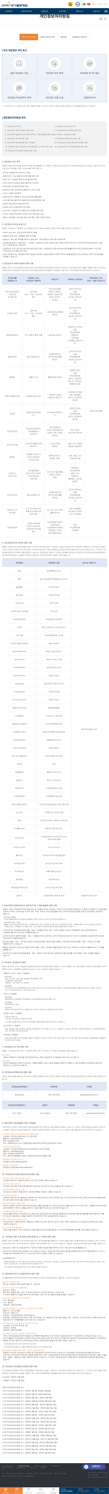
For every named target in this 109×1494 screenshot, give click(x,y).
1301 (13, 1168)
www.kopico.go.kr (17, 1157)
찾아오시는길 (20, 1474)
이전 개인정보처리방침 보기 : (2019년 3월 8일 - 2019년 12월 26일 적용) (29, 1431)
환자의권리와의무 (7, 1472)
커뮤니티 (99, 4)
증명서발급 (53, 1490)
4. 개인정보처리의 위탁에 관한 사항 (68, 137)
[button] (80, 1473)
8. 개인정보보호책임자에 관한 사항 (68, 145)
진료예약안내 (56, 1472)
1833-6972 (20, 1160)
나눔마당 (96, 11)
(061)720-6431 (16, 1311)
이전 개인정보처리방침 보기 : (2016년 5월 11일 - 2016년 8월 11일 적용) (29, 1455)
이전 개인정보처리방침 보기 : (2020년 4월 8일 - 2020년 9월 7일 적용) (28, 1421)
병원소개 (79, 11)
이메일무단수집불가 (40, 1472)
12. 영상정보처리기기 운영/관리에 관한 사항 (71, 153)
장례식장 (33, 1474)
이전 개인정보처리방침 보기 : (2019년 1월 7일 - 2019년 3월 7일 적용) (28, 1435)
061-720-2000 (47, 1480)
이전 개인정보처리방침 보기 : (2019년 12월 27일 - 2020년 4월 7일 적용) (29, 1424)
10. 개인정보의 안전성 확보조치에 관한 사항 (71, 149)
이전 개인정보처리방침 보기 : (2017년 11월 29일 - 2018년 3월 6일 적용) (29, 1442)
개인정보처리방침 (23, 1472)
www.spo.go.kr (21, 1168)
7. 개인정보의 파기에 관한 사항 (16, 145)
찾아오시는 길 (41, 1490)
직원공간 (93, 4)
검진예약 (17, 1490)
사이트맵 (105, 4)
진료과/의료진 (26, 11)
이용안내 (44, 11)
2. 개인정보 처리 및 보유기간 (65, 132)
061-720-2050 (71, 1119)
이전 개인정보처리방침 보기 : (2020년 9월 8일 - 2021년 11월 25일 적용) (29, 1418)
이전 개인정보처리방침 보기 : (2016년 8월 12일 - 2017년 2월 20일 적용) (29, 1452)
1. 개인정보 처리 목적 (13, 132)
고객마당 (62, 11)
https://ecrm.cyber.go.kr (23, 1173)
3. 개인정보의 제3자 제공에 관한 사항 (19, 137)
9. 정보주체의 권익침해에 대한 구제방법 (20, 149)
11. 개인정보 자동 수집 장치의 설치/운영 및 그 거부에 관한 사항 (28, 153)
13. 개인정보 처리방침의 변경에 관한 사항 (20, 157)
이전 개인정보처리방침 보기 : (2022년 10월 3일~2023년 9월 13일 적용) (29, 1407)
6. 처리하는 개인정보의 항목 (65, 141)
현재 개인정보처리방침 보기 (13, 1394)
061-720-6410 (54, 1101)
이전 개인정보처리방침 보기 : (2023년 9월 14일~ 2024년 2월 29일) (27, 1404)
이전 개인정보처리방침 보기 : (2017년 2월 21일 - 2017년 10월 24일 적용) (30, 1449)
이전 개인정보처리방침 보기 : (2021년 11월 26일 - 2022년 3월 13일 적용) (30, 1414)
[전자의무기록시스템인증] (76, 4)
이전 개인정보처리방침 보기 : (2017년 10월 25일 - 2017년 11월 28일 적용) (30, 1445)
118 (17, 1147)
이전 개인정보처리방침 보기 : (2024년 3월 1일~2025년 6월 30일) (27, 1400)
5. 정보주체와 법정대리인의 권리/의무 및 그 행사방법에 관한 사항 (29, 141)
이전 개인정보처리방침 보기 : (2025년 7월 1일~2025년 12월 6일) (27, 1397)
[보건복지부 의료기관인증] (69, 4)
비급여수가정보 (7, 1474)
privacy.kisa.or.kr (17, 1145)
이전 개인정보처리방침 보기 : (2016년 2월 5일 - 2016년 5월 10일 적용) (29, 1459)
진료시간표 (28, 1490)
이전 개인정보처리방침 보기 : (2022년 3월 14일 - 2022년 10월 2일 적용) (29, 1411)
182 (12, 1173)
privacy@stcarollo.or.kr (89, 1101)
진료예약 (9, 11)
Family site (98, 1481)
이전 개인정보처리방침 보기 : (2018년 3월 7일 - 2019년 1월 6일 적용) (28, 1438)
